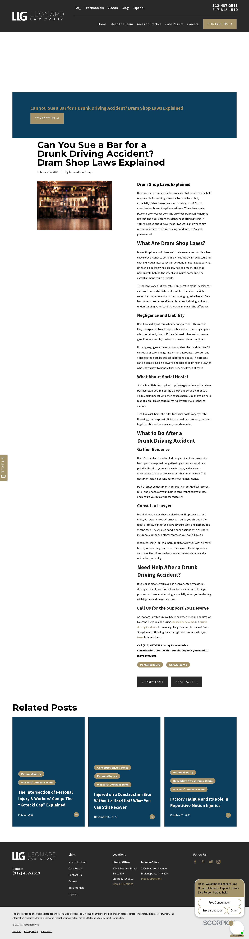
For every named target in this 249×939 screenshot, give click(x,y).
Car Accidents (178, 664)
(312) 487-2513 (26, 873)
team (140, 637)
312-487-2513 (225, 5)
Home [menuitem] (102, 24)
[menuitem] (16, 931)
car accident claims (182, 622)
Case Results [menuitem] (174, 24)
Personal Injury (150, 664)
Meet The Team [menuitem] (121, 24)
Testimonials (94, 8)
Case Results (76, 868)
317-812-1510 (225, 10)
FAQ (78, 8)
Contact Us (75, 875)
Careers (72, 881)
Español (138, 8)
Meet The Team (77, 862)
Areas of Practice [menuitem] (149, 24)
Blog (125, 8)
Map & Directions (123, 884)
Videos (113, 8)
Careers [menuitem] (192, 24)
